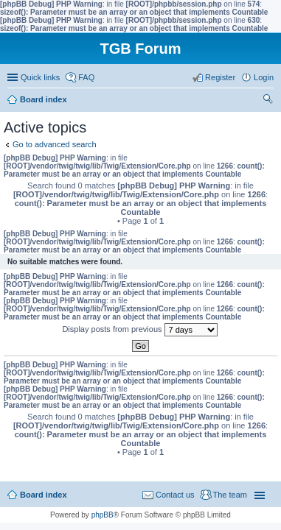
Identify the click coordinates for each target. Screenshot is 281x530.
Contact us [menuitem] (175, 494)
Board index (43, 494)
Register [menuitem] (220, 77)
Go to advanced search (55, 144)
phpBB (102, 515)
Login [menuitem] (264, 77)
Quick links (40, 77)
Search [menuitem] (268, 101)
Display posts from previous (139, 329)
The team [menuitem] (230, 494)
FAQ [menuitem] (86, 77)
